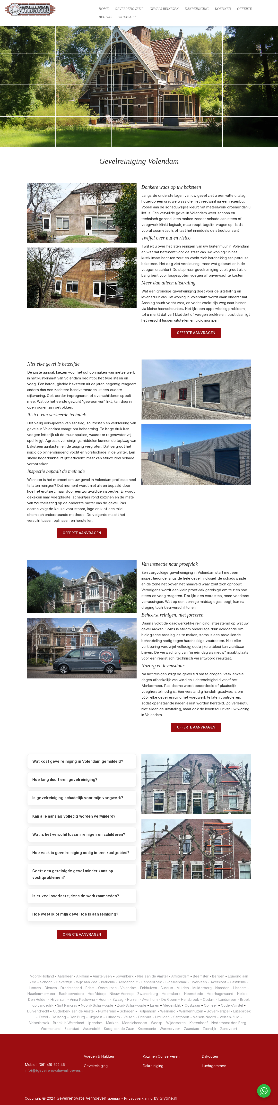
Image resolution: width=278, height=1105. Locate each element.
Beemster (200, 976)
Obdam (209, 999)
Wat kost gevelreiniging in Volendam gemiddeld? (77, 761)
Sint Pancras (67, 1005)
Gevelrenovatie (129, 9)
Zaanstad (71, 1029)
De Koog (59, 1017)
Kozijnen (223, 9)
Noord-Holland (42, 976)
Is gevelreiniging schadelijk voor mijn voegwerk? (77, 798)
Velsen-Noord (204, 1017)
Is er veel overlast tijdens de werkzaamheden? (75, 896)
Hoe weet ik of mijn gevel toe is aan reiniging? (75, 914)
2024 (51, 1098)
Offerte (244, 9)
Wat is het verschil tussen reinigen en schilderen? (78, 834)
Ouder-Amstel (232, 1005)
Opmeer (210, 1005)
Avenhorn (150, 999)
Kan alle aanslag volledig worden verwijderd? (73, 816)
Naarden (222, 988)
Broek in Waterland (68, 1023)
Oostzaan (192, 1005)
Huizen (133, 999)
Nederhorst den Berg (228, 1023)
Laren (154, 1005)
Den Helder (37, 999)
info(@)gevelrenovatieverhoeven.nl (54, 1070)
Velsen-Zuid (229, 1017)
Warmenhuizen (191, 1011)
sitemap (113, 1098)
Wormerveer (170, 1029)
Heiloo (242, 994)
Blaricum (108, 982)
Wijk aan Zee (86, 982)
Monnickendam (134, 1023)
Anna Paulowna (82, 999)
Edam (90, 988)
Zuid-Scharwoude (132, 1005)
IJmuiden (162, 1017)
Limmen (35, 988)
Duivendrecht (38, 1011)
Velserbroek (39, 1023)
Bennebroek (151, 982)
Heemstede (193, 994)
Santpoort (181, 1017)
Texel (43, 1017)
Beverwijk (64, 982)
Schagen (127, 1011)
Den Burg (77, 1017)
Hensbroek (190, 999)
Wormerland (51, 1029)
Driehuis (144, 1017)
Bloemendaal (176, 982)
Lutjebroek (242, 1011)
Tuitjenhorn (147, 1011)
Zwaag (118, 999)
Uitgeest (95, 1017)
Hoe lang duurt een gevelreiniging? (64, 779)
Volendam (128, 988)
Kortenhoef (199, 1023)
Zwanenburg (147, 994)
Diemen (51, 988)
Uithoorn (113, 1017)
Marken (112, 1023)
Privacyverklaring (138, 1098)
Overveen (199, 982)
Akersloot (218, 982)
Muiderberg (202, 988)
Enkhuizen (148, 988)
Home (104, 9)
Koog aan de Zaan (119, 1029)
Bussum (167, 988)
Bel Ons (105, 17)
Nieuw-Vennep (122, 994)
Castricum (238, 982)
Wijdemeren (176, 1023)
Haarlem (240, 988)
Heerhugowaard (220, 994)
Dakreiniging (197, 9)
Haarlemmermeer (41, 994)
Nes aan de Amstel (152, 976)
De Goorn (169, 999)
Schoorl (46, 982)
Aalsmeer (65, 976)
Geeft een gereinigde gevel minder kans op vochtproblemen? (72, 874)
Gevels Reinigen (163, 9)
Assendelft (91, 1029)
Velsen (129, 1017)
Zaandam (191, 1029)
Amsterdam (180, 976)
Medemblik (172, 1005)
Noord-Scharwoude (97, 1005)
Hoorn (104, 999)
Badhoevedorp (71, 994)
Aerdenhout (128, 982)
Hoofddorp (97, 994)
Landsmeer (227, 999)
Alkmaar (82, 976)
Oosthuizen (107, 988)
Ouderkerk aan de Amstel (74, 1011)
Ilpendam (95, 1023)
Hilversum (58, 999)
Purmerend (107, 1011)
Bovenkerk (125, 976)
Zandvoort (228, 1029)
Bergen (218, 976)
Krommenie (147, 1029)
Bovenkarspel (218, 1011)
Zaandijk (210, 1029)
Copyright (33, 1098)
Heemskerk (171, 994)
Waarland (167, 1011)
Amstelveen (102, 976)
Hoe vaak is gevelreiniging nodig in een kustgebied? (81, 852)
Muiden (183, 988)
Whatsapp (127, 17)
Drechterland (71, 988)
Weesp (157, 1023)
